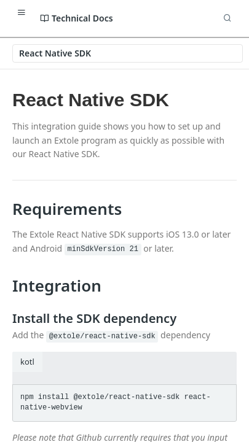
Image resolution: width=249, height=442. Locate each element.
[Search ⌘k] (227, 18)
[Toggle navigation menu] (21, 12)
